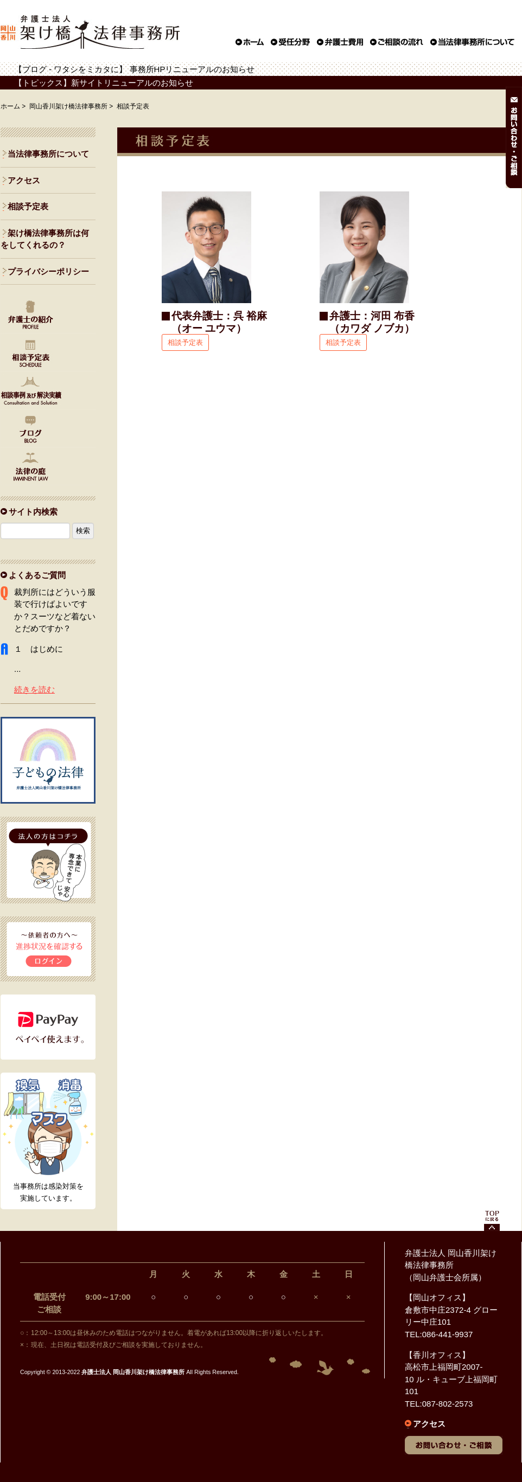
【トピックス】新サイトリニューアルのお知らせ (103, 82)
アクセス (24, 180)
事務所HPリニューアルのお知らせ (192, 69)
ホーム (10, 106)
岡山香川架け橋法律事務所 (68, 106)
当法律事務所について (48, 153)
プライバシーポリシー (48, 271)
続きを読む (34, 689)
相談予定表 (185, 342)
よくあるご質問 (37, 575)
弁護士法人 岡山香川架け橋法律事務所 (132, 1372)
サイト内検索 (33, 512)
